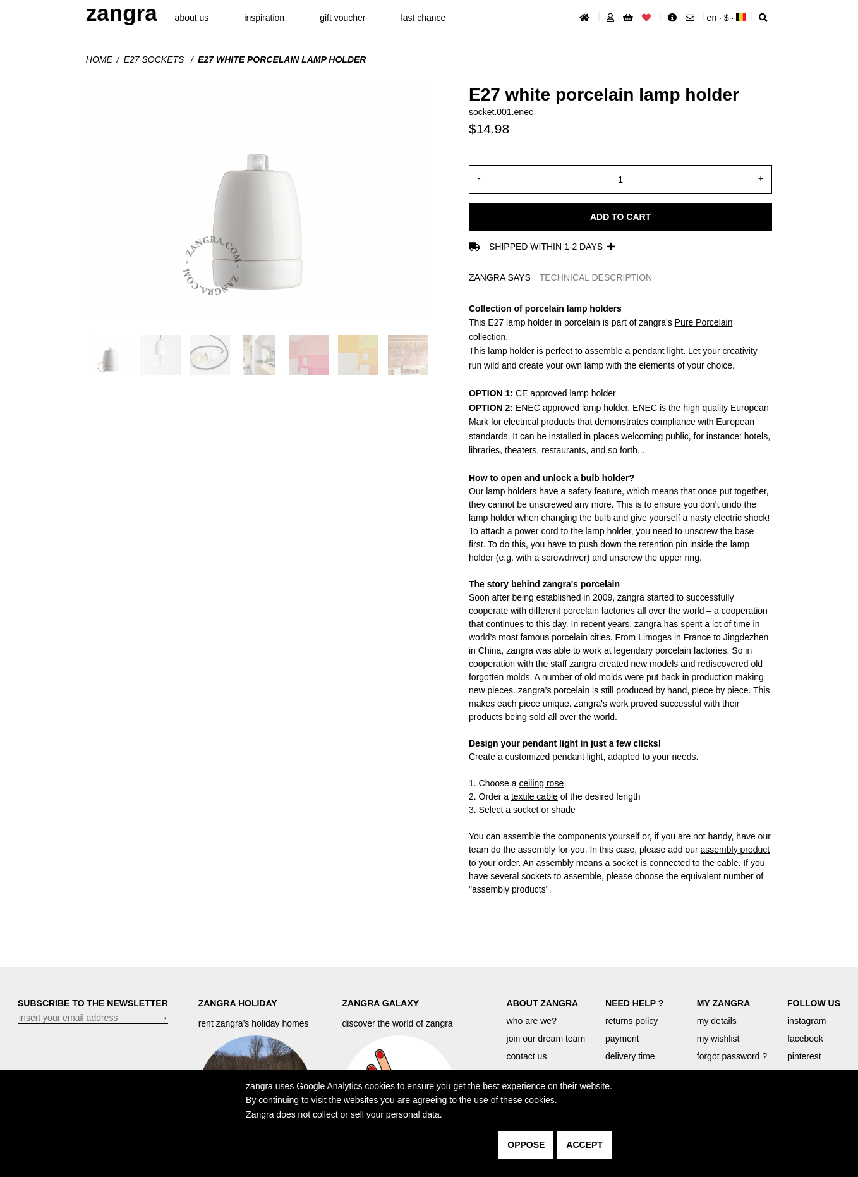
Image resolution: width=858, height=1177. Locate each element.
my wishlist (718, 1039)
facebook (805, 1039)
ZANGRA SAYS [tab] (500, 277)
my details (717, 1021)
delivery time (630, 1056)
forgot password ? (732, 1056)
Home (99, 59)
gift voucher (342, 18)
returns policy (631, 1021)
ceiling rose (541, 783)
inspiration (264, 18)
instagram (806, 1021)
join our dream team (546, 1039)
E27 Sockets (155, 59)
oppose (526, 1145)
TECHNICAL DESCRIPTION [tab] (596, 277)
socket (525, 810)
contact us (527, 1056)
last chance (423, 18)
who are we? (532, 1021)
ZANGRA (121, 13)
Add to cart (620, 217)
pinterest (804, 1056)
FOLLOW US (813, 1003)
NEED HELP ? (634, 1003)
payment (622, 1039)
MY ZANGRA (724, 1003)
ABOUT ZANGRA (543, 1003)
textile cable (534, 796)
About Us (192, 18)
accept (584, 1145)
